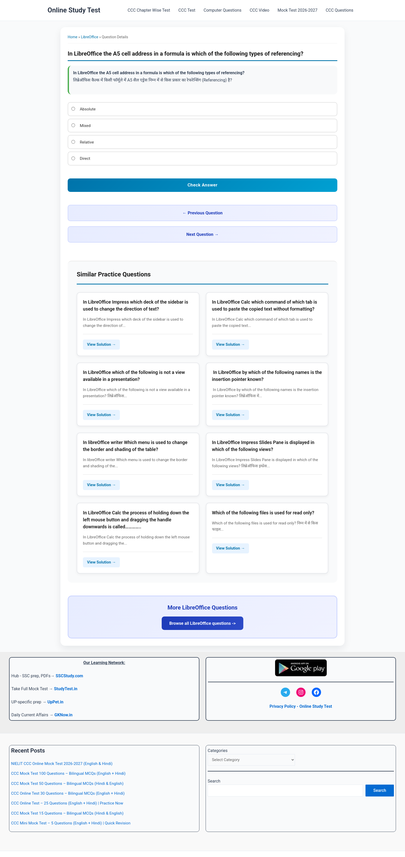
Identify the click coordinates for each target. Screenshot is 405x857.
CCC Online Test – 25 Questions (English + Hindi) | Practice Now (69, 788)
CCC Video (259, 10)
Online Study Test (74, 10)
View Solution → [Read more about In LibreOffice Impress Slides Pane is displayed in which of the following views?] (231, 465)
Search (214, 767)
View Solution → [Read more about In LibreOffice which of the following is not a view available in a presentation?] (102, 393)
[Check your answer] (202, 183)
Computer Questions (222, 10)
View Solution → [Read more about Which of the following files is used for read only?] (231, 529)
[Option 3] (73, 141)
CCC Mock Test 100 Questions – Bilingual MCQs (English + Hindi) (71, 759)
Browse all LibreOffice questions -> (202, 606)
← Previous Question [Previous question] (133, 210)
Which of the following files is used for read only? (264, 494)
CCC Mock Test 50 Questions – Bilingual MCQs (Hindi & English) (70, 768)
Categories (218, 736)
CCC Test (187, 10)
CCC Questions (339, 10)
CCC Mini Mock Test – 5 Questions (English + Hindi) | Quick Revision (73, 808)
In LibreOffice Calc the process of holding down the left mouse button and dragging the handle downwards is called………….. (137, 501)
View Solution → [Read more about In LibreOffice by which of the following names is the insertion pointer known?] (231, 393)
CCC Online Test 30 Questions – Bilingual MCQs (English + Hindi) (70, 778)
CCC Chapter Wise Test (149, 10)
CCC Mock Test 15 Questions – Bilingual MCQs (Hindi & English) (70, 798)
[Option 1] (73, 108)
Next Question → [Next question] (271, 210)
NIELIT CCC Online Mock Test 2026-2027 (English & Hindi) (64, 749)
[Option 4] (73, 157)
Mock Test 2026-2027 (297, 10)
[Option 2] (73, 125)
